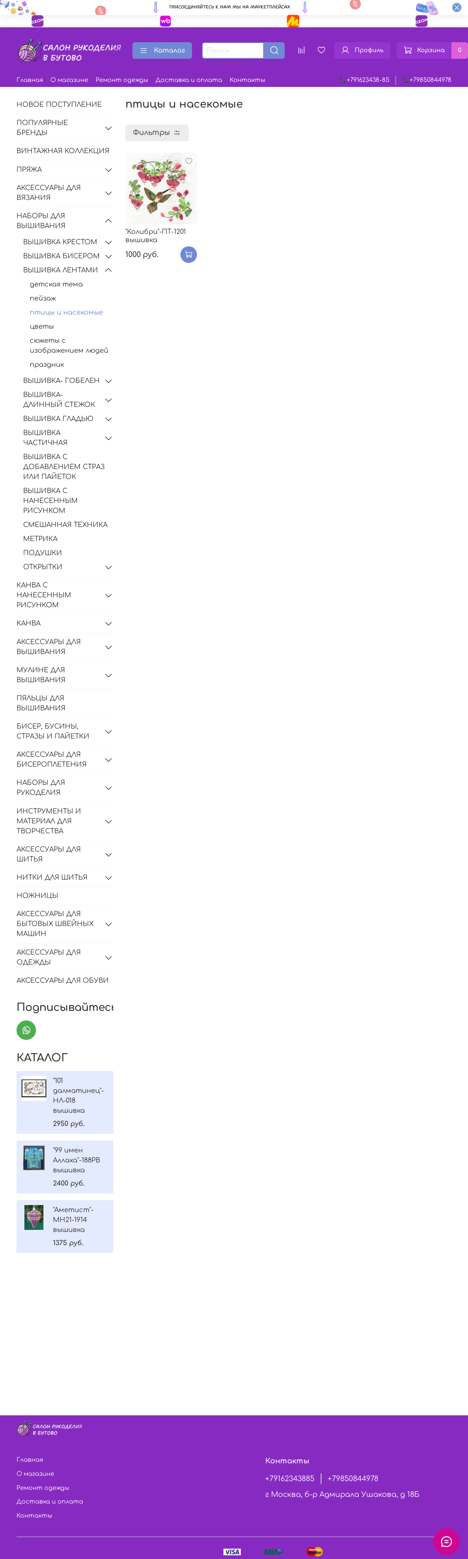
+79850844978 (353, 1479)
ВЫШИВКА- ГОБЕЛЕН (61, 381)
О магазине (69, 80)
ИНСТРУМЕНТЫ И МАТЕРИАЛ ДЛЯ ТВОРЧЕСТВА (49, 821)
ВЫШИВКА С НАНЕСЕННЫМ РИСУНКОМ (50, 501)
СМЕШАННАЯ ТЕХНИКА (65, 525)
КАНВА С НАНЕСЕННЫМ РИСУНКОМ (44, 595)
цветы (42, 326)
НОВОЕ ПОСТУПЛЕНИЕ (59, 104)
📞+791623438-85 (364, 80)
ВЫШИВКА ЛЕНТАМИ (60, 270)
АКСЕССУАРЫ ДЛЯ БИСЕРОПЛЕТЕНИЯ (51, 759)
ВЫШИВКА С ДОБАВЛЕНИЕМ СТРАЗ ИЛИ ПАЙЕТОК (64, 467)
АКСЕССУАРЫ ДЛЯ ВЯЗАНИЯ (49, 193)
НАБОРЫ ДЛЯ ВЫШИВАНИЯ (41, 221)
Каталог (162, 50)
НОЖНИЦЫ (37, 896)
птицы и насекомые (66, 312)
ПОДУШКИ (42, 553)
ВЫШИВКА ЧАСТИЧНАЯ (45, 438)
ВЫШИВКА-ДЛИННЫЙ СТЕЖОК (59, 400)
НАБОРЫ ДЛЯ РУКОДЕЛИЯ (41, 787)
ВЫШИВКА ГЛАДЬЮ (58, 419)
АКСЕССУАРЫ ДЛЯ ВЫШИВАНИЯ (49, 647)
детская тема (56, 284)
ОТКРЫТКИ (42, 567)
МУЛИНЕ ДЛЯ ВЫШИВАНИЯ (41, 675)
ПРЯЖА (29, 169)
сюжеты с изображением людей (69, 345)
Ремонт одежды (122, 80)
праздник (47, 364)
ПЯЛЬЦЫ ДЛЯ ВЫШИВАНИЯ (41, 703)
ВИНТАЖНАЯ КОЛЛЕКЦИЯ (63, 151)
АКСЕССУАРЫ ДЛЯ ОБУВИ (63, 980)
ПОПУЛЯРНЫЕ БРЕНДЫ (42, 128)
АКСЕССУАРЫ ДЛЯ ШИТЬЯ (49, 854)
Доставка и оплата (189, 80)
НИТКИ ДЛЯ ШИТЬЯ (52, 877)
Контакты (247, 80)
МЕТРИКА (40, 539)
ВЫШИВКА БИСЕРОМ (61, 256)
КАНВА (29, 623)
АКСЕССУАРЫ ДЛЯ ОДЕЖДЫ (49, 957)
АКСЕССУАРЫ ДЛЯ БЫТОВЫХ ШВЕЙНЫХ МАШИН (55, 924)
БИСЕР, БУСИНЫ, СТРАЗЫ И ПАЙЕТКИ (53, 731)
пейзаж (43, 298)
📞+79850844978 (426, 80)
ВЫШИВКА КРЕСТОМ (60, 242)
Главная (30, 80)
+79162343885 (289, 1479)
